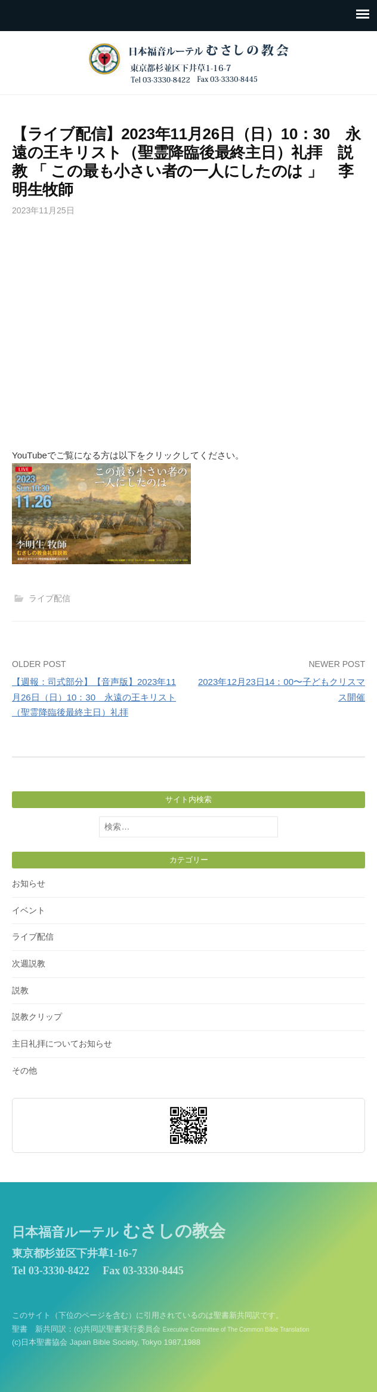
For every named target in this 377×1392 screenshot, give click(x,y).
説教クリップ (37, 1016)
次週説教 (28, 963)
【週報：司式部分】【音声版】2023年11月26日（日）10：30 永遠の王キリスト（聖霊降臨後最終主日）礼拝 (94, 697)
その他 (24, 1070)
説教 (20, 990)
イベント (28, 910)
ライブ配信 (49, 598)
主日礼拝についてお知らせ (62, 1043)
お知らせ (28, 883)
